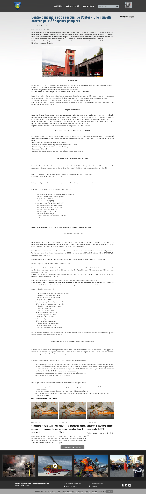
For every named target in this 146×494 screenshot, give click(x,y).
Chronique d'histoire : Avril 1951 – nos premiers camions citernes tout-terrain (44, 429)
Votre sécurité (72, 6)
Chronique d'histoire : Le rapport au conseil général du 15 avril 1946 (72, 429)
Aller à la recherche (41, 1)
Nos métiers (88, 6)
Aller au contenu (29, 1)
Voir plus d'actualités (72, 447)
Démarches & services (73, 484)
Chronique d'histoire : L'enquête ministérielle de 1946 (100, 427)
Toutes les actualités (43, 26)
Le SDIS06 (58, 6)
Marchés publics (71, 486)
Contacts (94, 486)
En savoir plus (100, 491)
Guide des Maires (97, 484)
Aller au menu (18, 1)
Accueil (33, 26)
